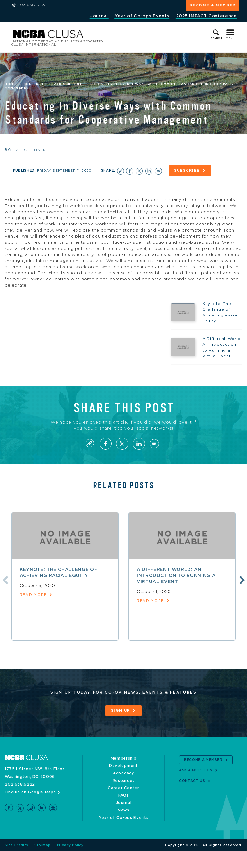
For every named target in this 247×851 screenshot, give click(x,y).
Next (241, 580)
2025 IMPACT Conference (206, 16)
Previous (4, 580)
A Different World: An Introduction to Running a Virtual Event (176, 576)
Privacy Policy (70, 845)
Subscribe (188, 170)
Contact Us (192, 780)
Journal (99, 16)
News (123, 810)
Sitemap (42, 845)
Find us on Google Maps (30, 792)
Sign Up (120, 711)
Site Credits (16, 845)
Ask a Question (196, 770)
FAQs (123, 795)
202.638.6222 (20, 784)
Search (216, 38)
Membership (124, 758)
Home (10, 84)
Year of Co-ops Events (142, 16)
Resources (124, 780)
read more (33, 595)
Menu (230, 38)
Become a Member (212, 5)
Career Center (123, 788)
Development (123, 766)
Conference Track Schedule (52, 84)
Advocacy (123, 773)
